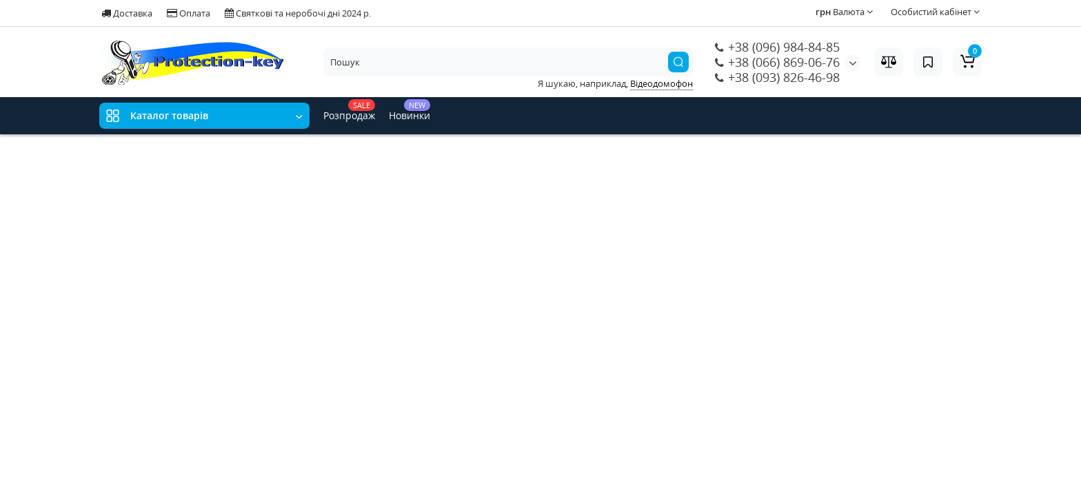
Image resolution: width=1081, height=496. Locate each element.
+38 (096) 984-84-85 (777, 47)
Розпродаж (349, 110)
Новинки (409, 110)
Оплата (188, 13)
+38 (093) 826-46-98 (777, 77)
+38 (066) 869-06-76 (777, 62)
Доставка (126, 13)
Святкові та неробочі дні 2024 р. (298, 13)
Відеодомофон (661, 83)
